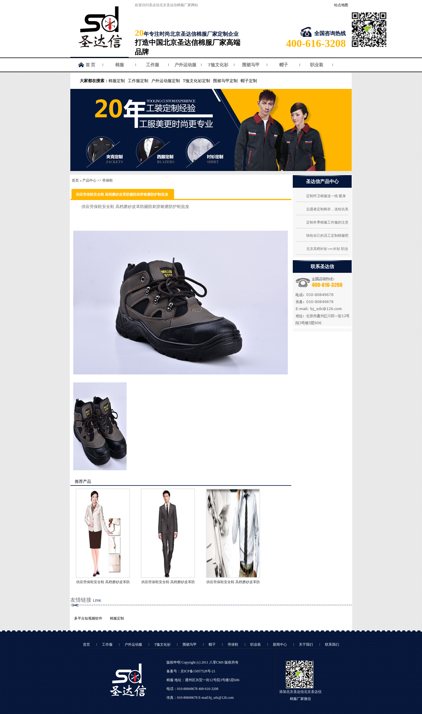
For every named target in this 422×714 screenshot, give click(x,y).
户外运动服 (185, 64)
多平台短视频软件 (88, 618)
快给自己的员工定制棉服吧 (327, 236)
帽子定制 (249, 81)
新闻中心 (280, 644)
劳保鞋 (107, 180)
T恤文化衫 (218, 64)
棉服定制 (116, 81)
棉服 (119, 64)
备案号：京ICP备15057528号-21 (190, 671)
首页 (75, 180)
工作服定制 (138, 81)
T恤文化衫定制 (196, 81)
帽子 (283, 64)
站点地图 (341, 5)
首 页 (91, 64)
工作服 (152, 64)
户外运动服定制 (165, 81)
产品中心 (89, 180)
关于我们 (306, 644)
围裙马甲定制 (225, 81)
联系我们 (332, 644)
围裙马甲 (251, 64)
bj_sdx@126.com (221, 698)
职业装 (316, 64)
